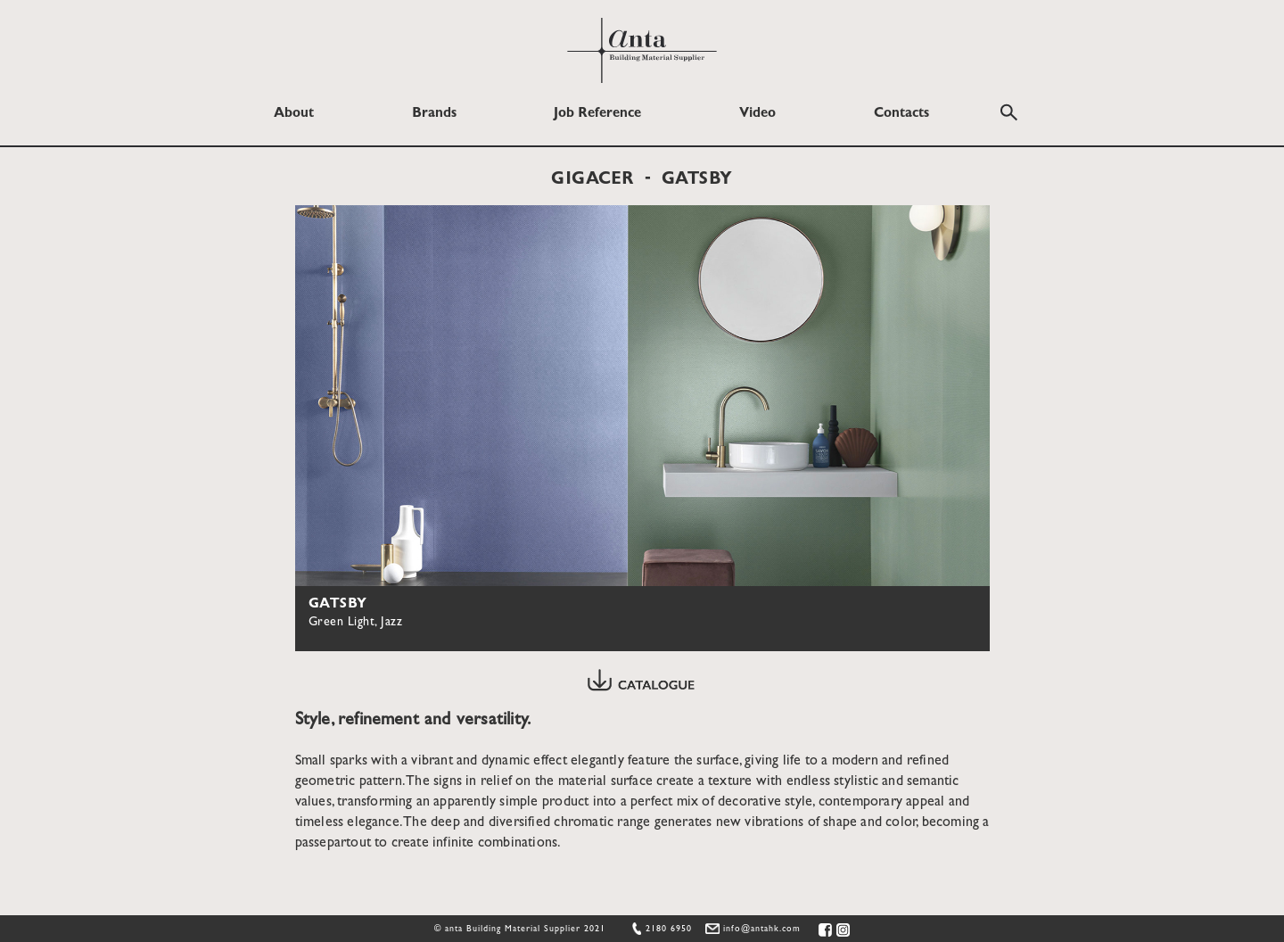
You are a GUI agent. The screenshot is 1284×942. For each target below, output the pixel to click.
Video (757, 114)
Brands (434, 114)
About (294, 114)
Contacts (901, 114)
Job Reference (597, 114)
